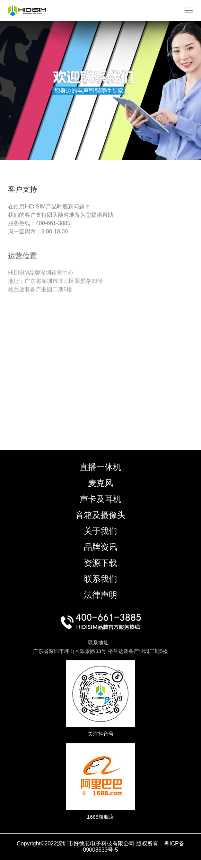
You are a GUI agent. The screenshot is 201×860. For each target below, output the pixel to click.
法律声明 (100, 594)
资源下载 (100, 563)
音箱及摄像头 (100, 515)
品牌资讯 (100, 547)
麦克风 (100, 483)
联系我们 (100, 579)
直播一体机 (100, 467)
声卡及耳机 (100, 499)
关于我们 (100, 531)
